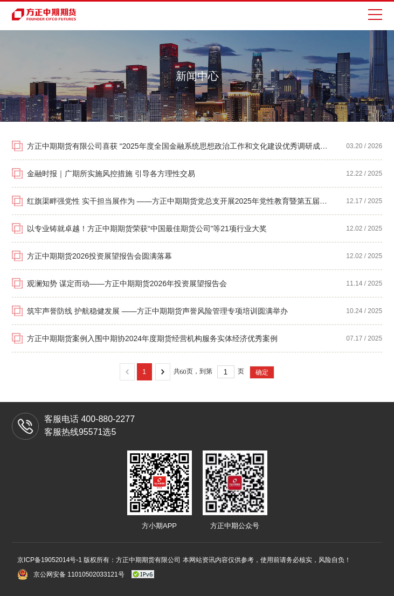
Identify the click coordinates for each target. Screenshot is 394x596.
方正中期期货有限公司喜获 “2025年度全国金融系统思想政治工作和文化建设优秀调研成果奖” (182, 146)
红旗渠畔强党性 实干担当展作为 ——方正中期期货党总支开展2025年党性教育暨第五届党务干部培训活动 (203, 201)
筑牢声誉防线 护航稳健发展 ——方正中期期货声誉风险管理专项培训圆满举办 (157, 311)
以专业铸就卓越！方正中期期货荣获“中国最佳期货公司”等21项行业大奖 (147, 228)
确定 (261, 372)
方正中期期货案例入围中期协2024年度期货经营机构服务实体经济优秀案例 (152, 338)
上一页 (127, 371)
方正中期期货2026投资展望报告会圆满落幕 (99, 256)
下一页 (162, 371)
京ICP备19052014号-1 (50, 560)
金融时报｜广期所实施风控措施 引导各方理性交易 (111, 173)
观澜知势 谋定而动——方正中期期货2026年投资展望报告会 (127, 283)
